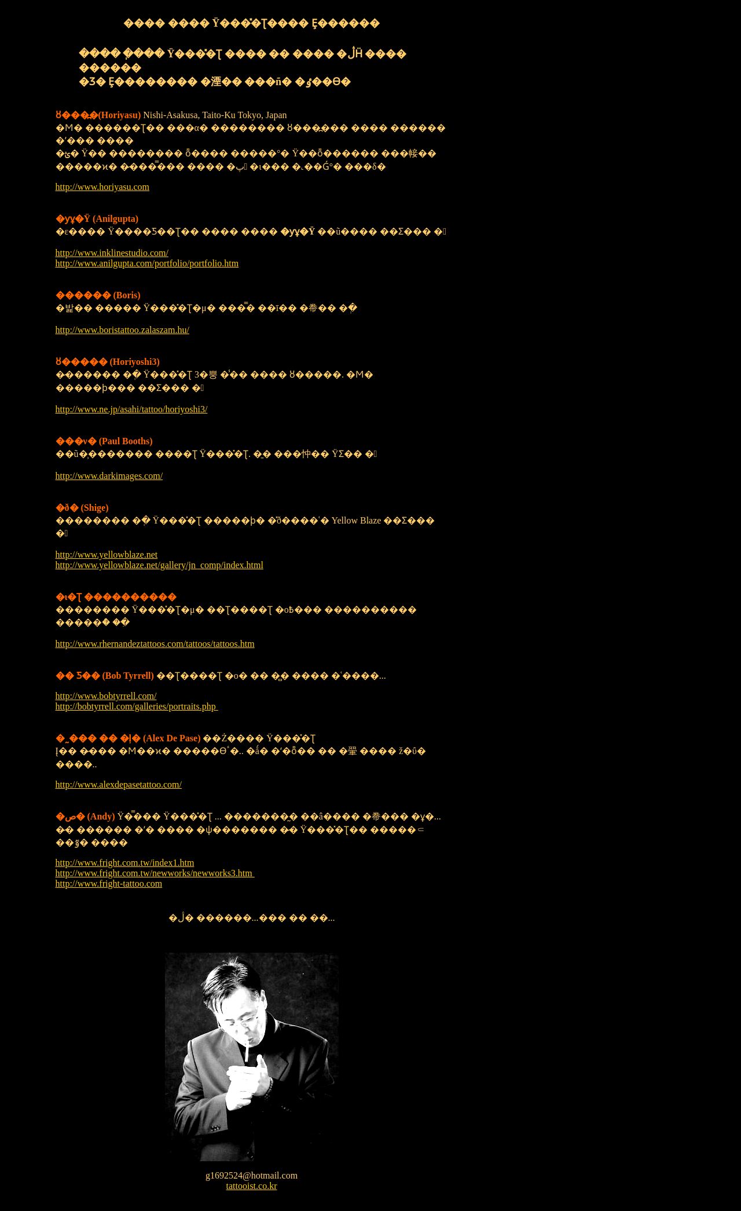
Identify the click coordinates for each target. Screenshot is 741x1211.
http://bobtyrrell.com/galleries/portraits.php (137, 706)
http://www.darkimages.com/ (109, 476)
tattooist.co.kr (251, 1186)
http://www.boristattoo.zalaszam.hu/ (122, 330)
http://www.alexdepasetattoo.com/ (119, 784)
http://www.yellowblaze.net (107, 554)
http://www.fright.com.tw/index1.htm (125, 863)
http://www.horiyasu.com (103, 187)
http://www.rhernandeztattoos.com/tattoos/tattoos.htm (155, 644)
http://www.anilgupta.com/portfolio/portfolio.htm (147, 263)
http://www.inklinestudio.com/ (112, 253)
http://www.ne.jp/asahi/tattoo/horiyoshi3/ (132, 409)
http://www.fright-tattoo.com (109, 883)
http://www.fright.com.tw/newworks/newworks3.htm (155, 873)
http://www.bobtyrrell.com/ (106, 696)
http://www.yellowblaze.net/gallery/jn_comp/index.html (159, 565)
